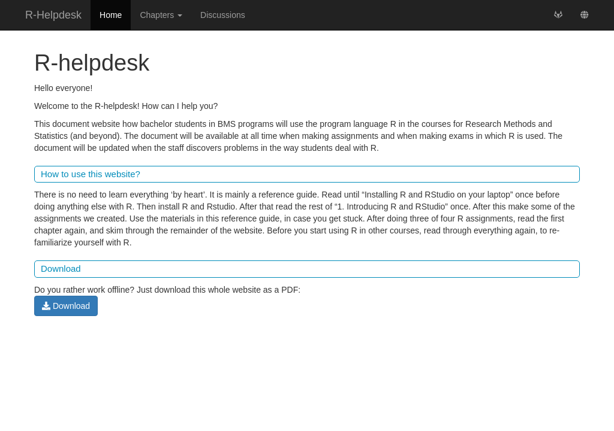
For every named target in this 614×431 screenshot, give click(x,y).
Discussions (222, 15)
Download (66, 306)
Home (111, 15)
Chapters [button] (161, 15)
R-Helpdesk (53, 15)
